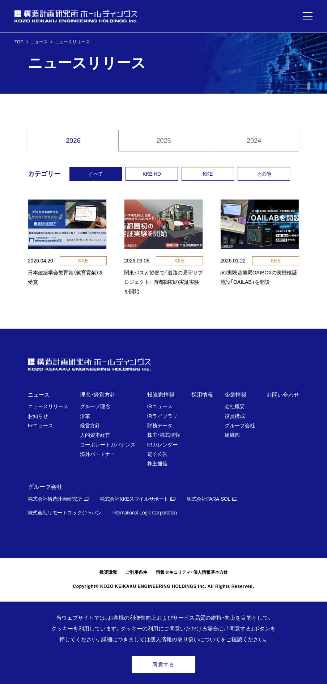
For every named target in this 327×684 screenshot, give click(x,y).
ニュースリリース (48, 406)
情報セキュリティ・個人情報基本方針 (192, 572)
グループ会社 (240, 425)
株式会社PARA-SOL (208, 499)
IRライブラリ (162, 416)
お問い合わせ (283, 395)
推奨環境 (108, 572)
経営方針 (90, 425)
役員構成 (235, 416)
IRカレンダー (162, 445)
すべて (95, 174)
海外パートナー (97, 454)
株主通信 (157, 463)
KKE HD (152, 174)
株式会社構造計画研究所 (55, 499)
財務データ (160, 425)
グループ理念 (95, 406)
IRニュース (40, 425)
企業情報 (235, 395)
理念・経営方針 (97, 395)
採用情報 (202, 395)
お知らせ (38, 416)
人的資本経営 (95, 435)
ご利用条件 (136, 572)
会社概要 (235, 406)
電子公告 (157, 454)
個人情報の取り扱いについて (185, 639)
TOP (18, 41)
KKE (208, 174)
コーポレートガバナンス (108, 445)
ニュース (39, 41)
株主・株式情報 (163, 435)
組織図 (232, 435)
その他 (263, 174)
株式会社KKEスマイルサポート (134, 499)
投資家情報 (160, 395)
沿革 (85, 416)
